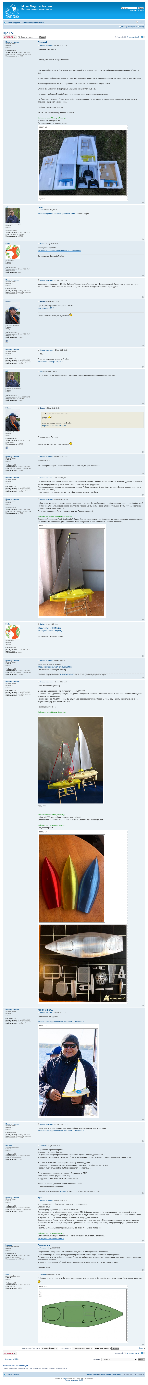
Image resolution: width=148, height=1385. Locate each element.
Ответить (9, 37)
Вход (142, 27)
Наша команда (92, 1374)
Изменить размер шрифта (141, 22)
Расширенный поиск (136, 10)
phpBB (65, 1378)
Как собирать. (45, 1010)
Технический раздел (30, 22)
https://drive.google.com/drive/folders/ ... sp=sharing (59, 250)
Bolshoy (42, 301)
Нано (40, 207)
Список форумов (13, 22)
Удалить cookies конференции (110, 1374)
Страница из (133, 37)
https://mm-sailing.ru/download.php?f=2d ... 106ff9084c (61, 1022)
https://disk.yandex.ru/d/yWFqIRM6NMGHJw (56, 214)
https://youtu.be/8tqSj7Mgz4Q (50, 362)
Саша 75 (43, 1274)
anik (41, 210)
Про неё (8, 33)
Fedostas (43, 1146)
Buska (42, 244)
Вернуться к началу (143, 202)
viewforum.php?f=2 (46, 308)
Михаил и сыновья (46, 45)
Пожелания (44, 1245)
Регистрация (132, 27)
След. (141, 1348)
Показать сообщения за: (40, 1348)
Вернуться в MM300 (12, 1359)
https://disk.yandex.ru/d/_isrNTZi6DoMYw (55, 667)
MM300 (41, 22)
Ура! (40, 1197)
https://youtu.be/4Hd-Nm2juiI (50, 628)
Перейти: (97, 1359)
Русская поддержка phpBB (74, 1380)
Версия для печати (137, 22)
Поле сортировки (76, 1348)
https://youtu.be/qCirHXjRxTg (50, 630)
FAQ (122, 27)
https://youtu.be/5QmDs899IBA (51, 1238)
